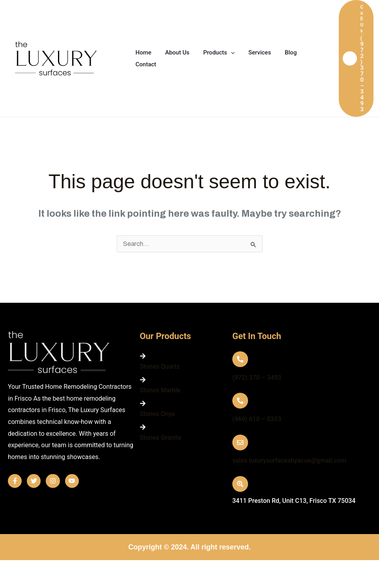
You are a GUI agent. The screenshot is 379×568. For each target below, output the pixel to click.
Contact (144, 64)
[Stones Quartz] (143, 356)
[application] (226, 52)
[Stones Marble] (143, 380)
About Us (174, 52)
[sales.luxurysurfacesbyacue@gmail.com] (240, 442)
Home (142, 52)
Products (214, 52)
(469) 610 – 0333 (256, 419)
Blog (282, 52)
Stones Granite (160, 437)
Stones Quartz (160, 366)
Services (252, 52)
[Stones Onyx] (143, 403)
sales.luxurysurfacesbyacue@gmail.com (289, 460)
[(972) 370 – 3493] (240, 359)
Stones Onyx (157, 414)
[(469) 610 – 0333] (240, 401)
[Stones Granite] (143, 427)
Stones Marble (160, 390)
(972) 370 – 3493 (256, 377)
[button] (356, 58)
